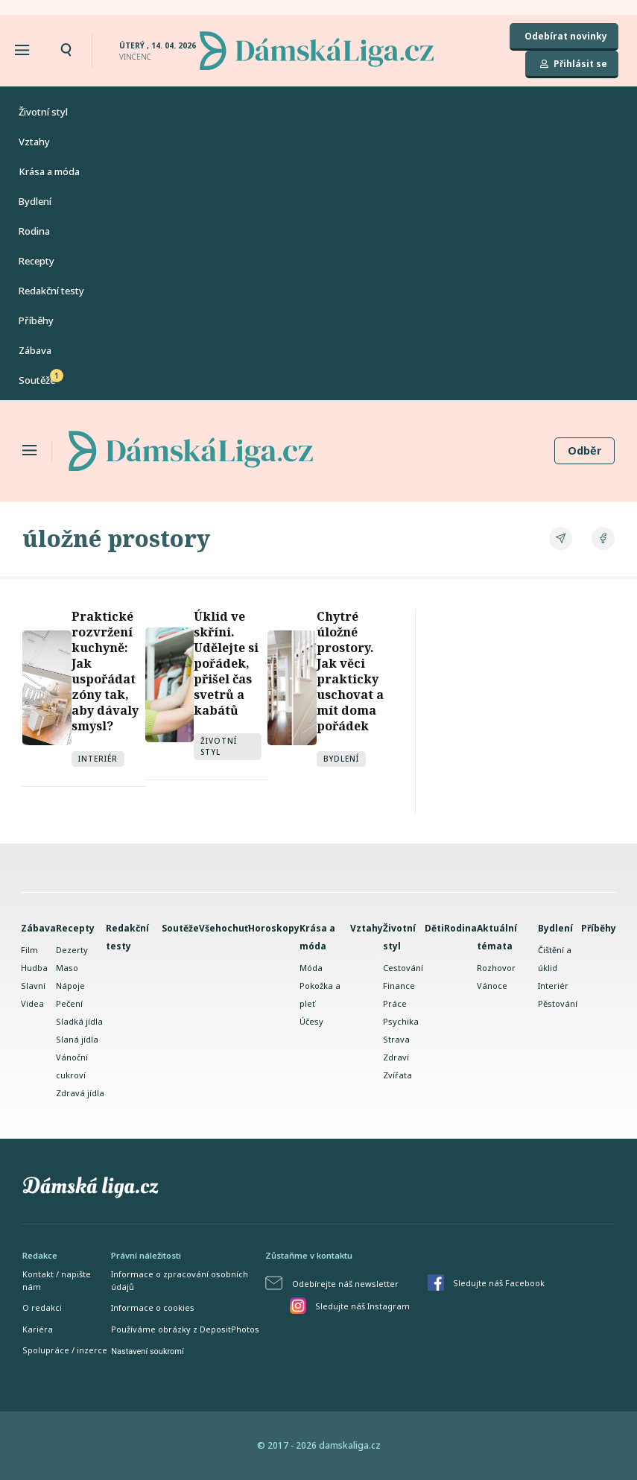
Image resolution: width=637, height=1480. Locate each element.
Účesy (311, 1021)
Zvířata (397, 1075)
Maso (67, 967)
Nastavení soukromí (147, 1351)
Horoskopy (274, 928)
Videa (32, 1003)
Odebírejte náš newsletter (345, 1283)
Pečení (69, 1003)
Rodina (34, 231)
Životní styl (43, 111)
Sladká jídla (79, 1021)
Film (29, 949)
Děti (434, 928)
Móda (311, 967)
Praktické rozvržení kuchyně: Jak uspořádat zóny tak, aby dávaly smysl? (105, 671)
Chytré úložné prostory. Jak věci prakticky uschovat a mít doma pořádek (350, 671)
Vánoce (492, 985)
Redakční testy (51, 290)
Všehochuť (223, 928)
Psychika (401, 1021)
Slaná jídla (77, 1039)
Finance (399, 985)
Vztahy (34, 141)
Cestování (403, 967)
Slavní (33, 985)
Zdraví (396, 1057)
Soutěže (37, 380)
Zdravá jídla (80, 1092)
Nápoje (70, 985)
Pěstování (557, 1003)
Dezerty (72, 949)
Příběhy (36, 320)
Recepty (36, 261)
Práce (395, 1003)
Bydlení (35, 201)
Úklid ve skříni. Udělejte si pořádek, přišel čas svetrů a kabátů (226, 663)
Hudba (34, 967)
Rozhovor (496, 967)
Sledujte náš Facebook (499, 1282)
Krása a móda (49, 171)
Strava (396, 1039)
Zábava (35, 350)
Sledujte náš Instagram (362, 1306)
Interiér (98, 758)
